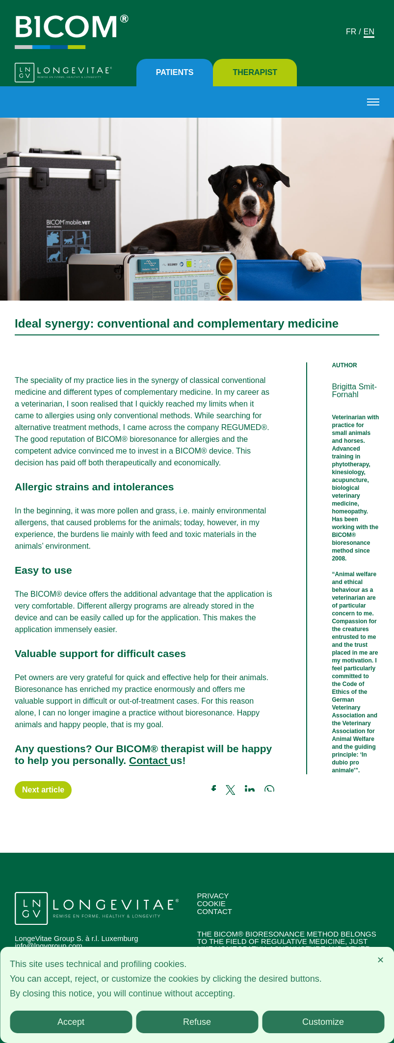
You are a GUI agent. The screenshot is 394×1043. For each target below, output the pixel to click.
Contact (149, 760)
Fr (351, 31)
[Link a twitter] (235, 790)
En (369, 31)
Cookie (211, 903)
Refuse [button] (197, 1022)
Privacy (213, 895)
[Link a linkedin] (254, 790)
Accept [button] (70, 1022)
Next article (43, 790)
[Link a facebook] (218, 790)
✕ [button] (380, 960)
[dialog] (197, 995)
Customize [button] (323, 1022)
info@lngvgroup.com (48, 945)
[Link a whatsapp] (269, 790)
